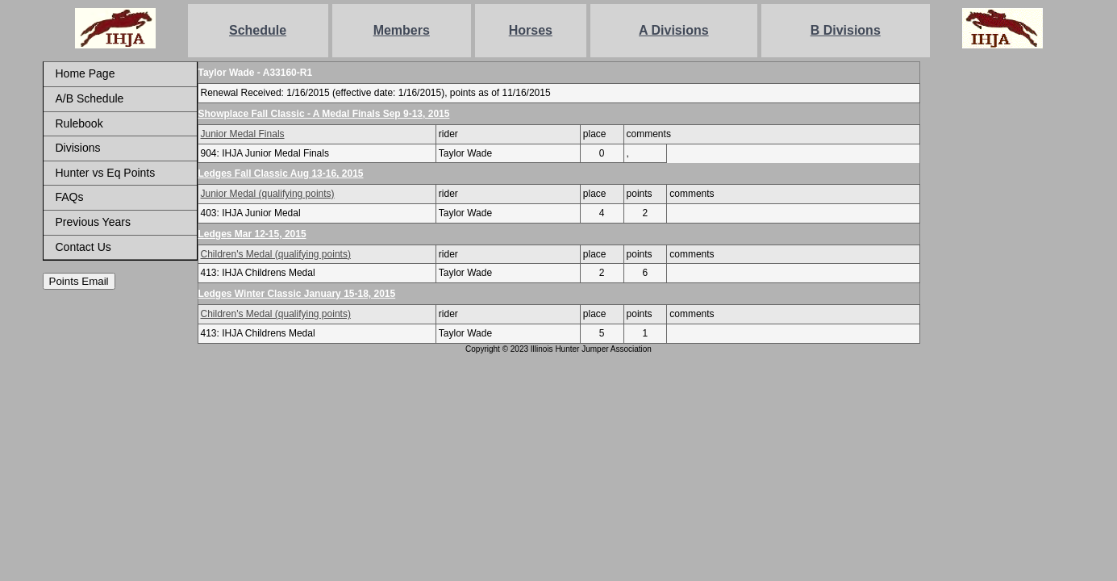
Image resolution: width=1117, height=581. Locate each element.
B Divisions (846, 30)
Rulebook (79, 123)
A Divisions (674, 30)
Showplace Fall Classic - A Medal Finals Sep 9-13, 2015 (324, 113)
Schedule (257, 30)
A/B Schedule (90, 98)
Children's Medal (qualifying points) (276, 254)
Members (401, 30)
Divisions (78, 147)
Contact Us (83, 246)
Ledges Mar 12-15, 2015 (252, 234)
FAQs (70, 196)
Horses (530, 30)
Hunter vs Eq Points (106, 172)
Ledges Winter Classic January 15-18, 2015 (297, 293)
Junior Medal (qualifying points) (268, 193)
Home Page (85, 73)
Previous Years (93, 221)
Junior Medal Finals (243, 134)
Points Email (79, 281)
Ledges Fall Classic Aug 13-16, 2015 (281, 173)
